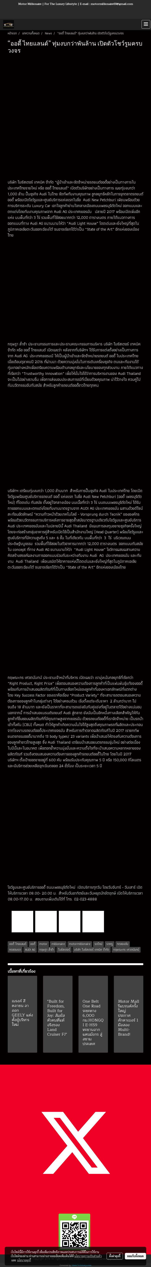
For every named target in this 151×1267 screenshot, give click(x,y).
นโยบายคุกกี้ (24, 1260)
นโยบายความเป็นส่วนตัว (88, 1256)
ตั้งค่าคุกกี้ (114, 1256)
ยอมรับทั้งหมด (135, 1256)
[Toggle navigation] (146, 24)
